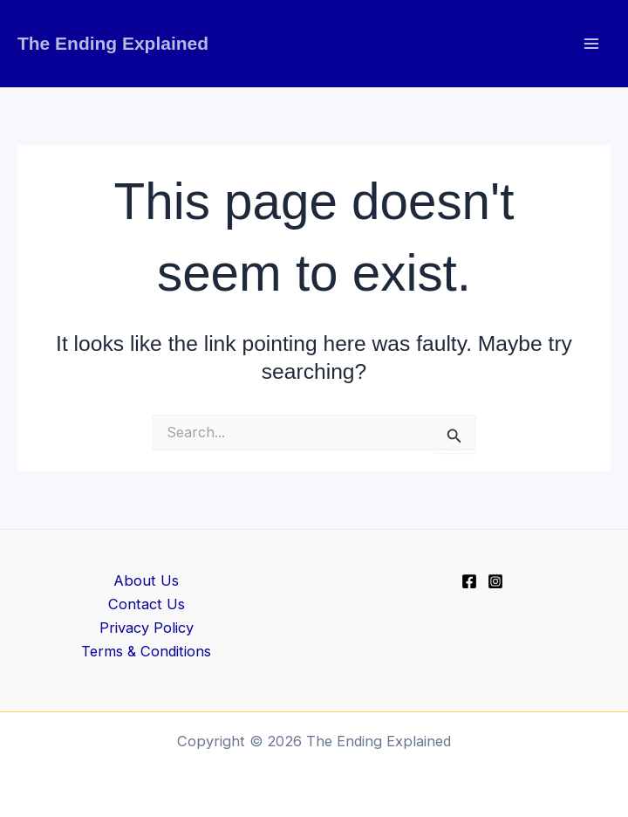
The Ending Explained (112, 43)
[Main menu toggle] (591, 44)
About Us (146, 580)
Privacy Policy (146, 627)
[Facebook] (469, 581)
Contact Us (146, 604)
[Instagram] (495, 581)
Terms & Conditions (146, 651)
